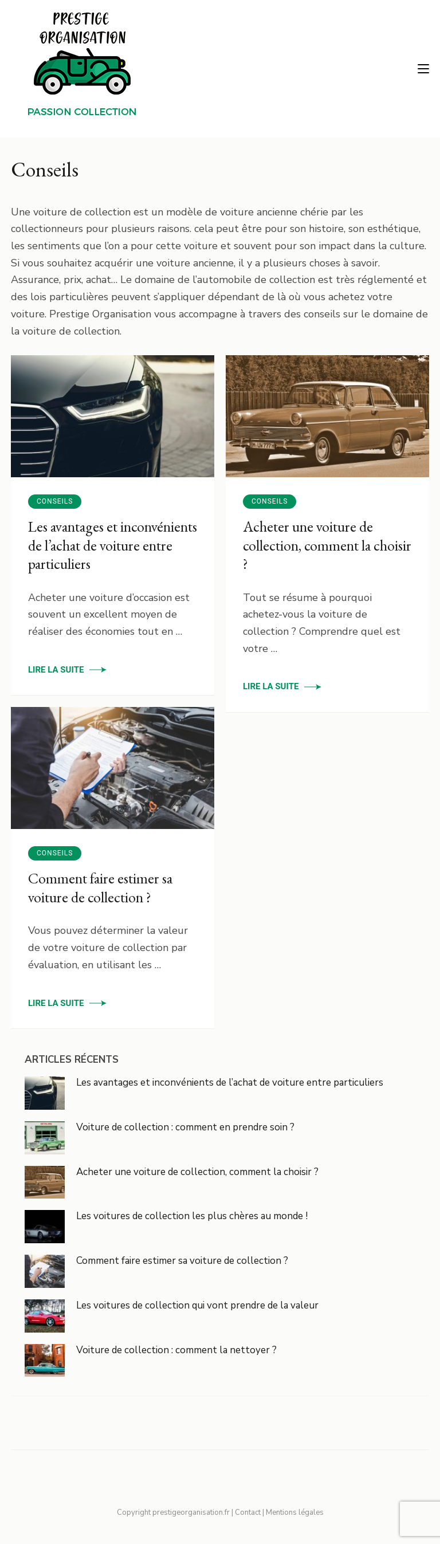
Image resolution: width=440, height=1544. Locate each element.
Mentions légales (295, 1512)
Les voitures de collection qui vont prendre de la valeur (197, 1305)
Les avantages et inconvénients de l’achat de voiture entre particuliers (112, 545)
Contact (248, 1512)
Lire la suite (56, 670)
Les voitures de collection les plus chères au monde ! (192, 1216)
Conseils (55, 501)
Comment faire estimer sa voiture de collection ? (100, 888)
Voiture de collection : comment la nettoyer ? (176, 1350)
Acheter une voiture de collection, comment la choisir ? (327, 545)
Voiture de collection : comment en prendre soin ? (185, 1127)
